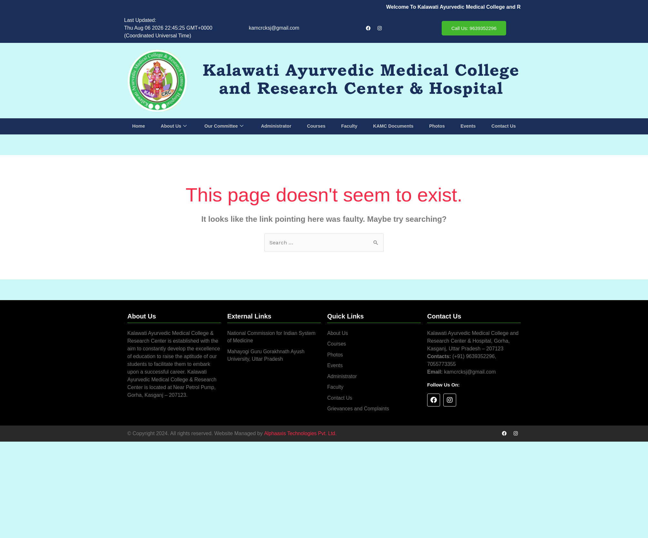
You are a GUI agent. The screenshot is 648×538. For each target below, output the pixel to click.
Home (139, 126)
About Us (173, 126)
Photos (437, 126)
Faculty (349, 126)
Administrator (276, 126)
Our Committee (224, 126)
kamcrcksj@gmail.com (274, 28)
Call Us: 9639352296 (473, 28)
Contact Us (503, 126)
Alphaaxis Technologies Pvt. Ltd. (301, 434)
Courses (316, 126)
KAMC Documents (393, 126)
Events (468, 126)
